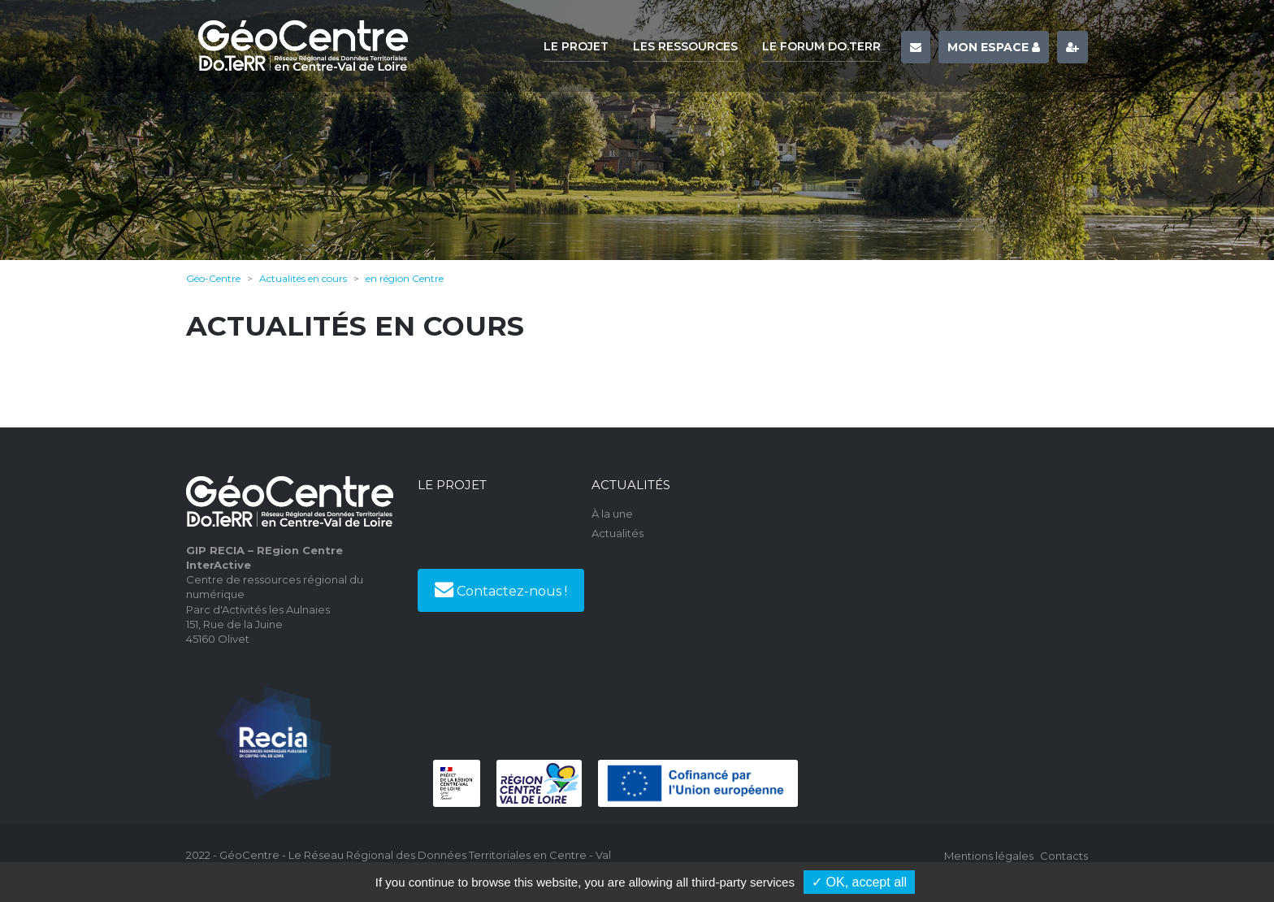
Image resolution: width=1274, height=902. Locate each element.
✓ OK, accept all (859, 882)
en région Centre (405, 278)
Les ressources (685, 46)
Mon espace (993, 47)
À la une (612, 513)
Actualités (618, 533)
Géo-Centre (213, 278)
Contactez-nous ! (501, 589)
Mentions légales (989, 855)
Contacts (1064, 855)
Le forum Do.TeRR (821, 46)
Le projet (576, 46)
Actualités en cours (303, 278)
